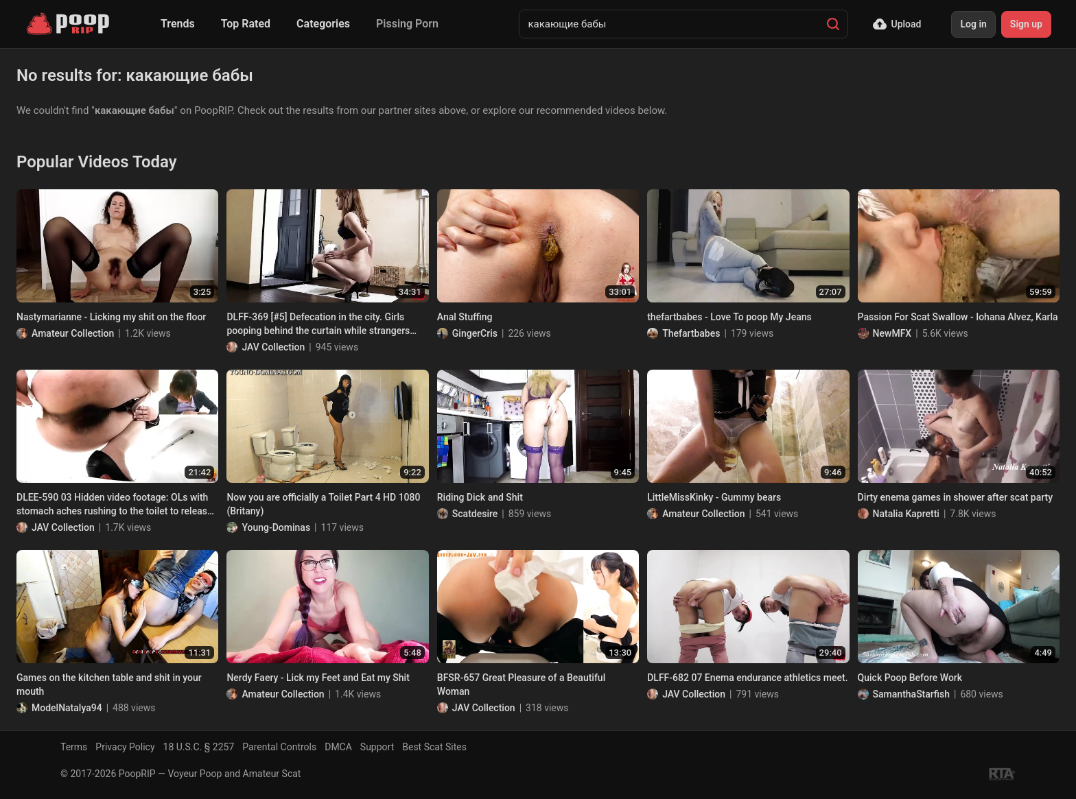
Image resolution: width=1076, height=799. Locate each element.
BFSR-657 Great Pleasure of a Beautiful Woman (521, 684)
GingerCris (475, 333)
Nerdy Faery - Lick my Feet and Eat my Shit (317, 677)
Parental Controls (279, 746)
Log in (973, 24)
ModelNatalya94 (67, 707)
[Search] (833, 24)
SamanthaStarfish (911, 694)
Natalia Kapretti (906, 513)
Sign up (1026, 24)
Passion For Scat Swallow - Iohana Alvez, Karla (958, 316)
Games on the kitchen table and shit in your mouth (109, 684)
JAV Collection (273, 347)
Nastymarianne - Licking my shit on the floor (111, 316)
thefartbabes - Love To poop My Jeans (729, 316)
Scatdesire (475, 513)
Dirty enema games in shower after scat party (955, 497)
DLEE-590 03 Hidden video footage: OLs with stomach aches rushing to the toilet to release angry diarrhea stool (114, 505)
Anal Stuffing (465, 316)
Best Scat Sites (434, 746)
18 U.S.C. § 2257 (199, 746)
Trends (178, 23)
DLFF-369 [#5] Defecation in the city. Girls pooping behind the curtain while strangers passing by (318, 324)
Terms (73, 746)
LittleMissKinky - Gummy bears (714, 497)
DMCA (338, 746)
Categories (323, 23)
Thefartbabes (691, 333)
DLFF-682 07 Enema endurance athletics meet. (747, 677)
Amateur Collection (73, 333)
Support (377, 746)
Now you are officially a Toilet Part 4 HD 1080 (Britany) (323, 504)
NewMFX (892, 333)
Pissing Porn (407, 23)
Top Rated (245, 23)
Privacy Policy (124, 746)
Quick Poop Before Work (910, 677)
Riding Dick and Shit (480, 497)
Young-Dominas (276, 527)
